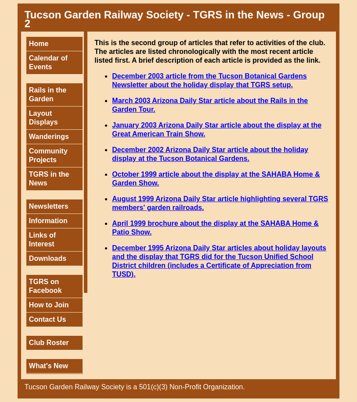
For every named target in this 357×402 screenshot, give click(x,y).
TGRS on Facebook (45, 286)
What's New (48, 366)
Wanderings (49, 136)
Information (48, 220)
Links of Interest (42, 239)
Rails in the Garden (47, 94)
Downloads (47, 258)
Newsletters (49, 206)
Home (38, 43)
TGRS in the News (49, 179)
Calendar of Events (48, 62)
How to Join (49, 305)
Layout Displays (43, 118)
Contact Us (47, 319)
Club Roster (49, 342)
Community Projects (48, 155)
